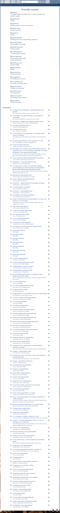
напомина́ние (25, 110)
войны (42, 397)
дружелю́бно (16, 67)
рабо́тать (37, 140)
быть (24, 179)
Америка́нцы (16, 162)
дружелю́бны (33, 199)
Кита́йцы (15, 351)
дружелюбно (18, 270)
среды (38, 169)
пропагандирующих (18, 167)
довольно (18, 333)
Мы (13, 274)
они (19, 369)
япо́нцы (22, 420)
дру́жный (15, 23)
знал (16, 297)
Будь (14, 234)
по (23, 293)
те (25, 355)
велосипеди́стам (35, 183)
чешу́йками (16, 152)
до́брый (26, 175)
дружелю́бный (17, 37)
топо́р (38, 397)
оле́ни (20, 461)
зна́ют (40, 420)
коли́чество (26, 166)
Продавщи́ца (16, 477)
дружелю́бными (31, 313)
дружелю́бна (19, 242)
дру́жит (20, 416)
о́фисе (15, 501)
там (17, 341)
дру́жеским (29, 133)
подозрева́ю (16, 117)
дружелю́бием (30, 195)
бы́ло (20, 133)
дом (39, 385)
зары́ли (34, 397)
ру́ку (29, 222)
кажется (17, 258)
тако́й (24, 158)
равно (39, 115)
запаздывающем (35, 110)
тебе (21, 317)
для (28, 169)
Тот (14, 416)
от (19, 200)
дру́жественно (17, 86)
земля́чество (16, 72)
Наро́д (14, 412)
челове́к (26, 214)
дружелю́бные (29, 162)
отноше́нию (27, 293)
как (38, 158)
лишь (15, 179)
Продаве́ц (15, 473)
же (27, 158)
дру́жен (26, 206)
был (20, 148)
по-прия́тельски (17, 82)
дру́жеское (18, 110)
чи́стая (33, 481)
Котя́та (14, 373)
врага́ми (25, 397)
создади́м (22, 121)
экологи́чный (16, 91)
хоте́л (15, 385)
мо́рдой (34, 152)
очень (22, 115)
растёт (21, 166)
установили (18, 274)
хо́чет (37, 293)
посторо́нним (25, 422)
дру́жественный (17, 47)
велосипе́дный (24, 191)
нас (21, 195)
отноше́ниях (26, 187)
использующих (29, 167)
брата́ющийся (17, 96)
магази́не (22, 199)
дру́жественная (25, 501)
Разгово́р (15, 345)
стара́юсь (19, 179)
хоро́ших (20, 187)
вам (23, 321)
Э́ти (14, 305)
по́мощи (45, 293)
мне (18, 144)
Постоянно (16, 166)
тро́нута (15, 135)
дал (16, 144)
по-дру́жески (16, 77)
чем (35, 449)
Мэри (26, 222)
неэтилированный (39, 167)
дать (20, 321)
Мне (14, 431)
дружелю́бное (22, 361)
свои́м (24, 195)
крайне (22, 404)
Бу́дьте (15, 230)
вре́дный (23, 169)
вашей (14, 441)
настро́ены (30, 226)
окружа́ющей (32, 169)
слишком (19, 218)
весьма (21, 206)
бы (18, 385)
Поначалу (15, 309)
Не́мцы (15, 381)
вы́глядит (17, 115)
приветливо (18, 408)
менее (19, 169)
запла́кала (21, 135)
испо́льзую (17, 355)
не (21, 148)
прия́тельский (17, 63)
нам (33, 293)
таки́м (24, 148)
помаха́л (24, 408)
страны (26, 276)
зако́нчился (16, 347)
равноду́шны (16, 422)
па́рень (31, 469)
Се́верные (15, 461)
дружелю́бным (28, 115)
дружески (18, 222)
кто (16, 416)
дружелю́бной (28, 152)
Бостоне (20, 435)
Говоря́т (15, 420)
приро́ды (39, 166)
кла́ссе (31, 266)
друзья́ (21, 398)
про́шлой (15, 150)
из (20, 226)
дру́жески (15, 33)
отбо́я (14, 200)
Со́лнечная (16, 481)
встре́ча (32, 262)
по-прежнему (19, 158)
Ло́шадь (15, 361)
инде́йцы (21, 309)
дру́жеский (15, 19)
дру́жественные (26, 274)
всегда (18, 404)
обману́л (17, 195)
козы (16, 427)
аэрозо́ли (28, 355)
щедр (33, 393)
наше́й (41, 293)
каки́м (33, 148)
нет (17, 200)
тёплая (20, 262)
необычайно (18, 389)
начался (20, 345)
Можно (15, 317)
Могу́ (14, 325)
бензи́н (15, 169)
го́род (27, 121)
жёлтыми (44, 150)
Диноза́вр (15, 148)
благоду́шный (16, 56)
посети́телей (24, 200)
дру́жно (14, 12)
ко (22, 129)
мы (19, 397)
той (23, 276)
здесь (18, 412)
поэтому (41, 199)
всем (25, 129)
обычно (39, 449)
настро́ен (23, 485)
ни (34, 416)
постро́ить (22, 385)
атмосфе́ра (33, 501)
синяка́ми (21, 347)
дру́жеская (26, 262)
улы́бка (30, 210)
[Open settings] (57, 510)
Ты (13, 301)
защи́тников (33, 166)
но (33, 115)
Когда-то (15, 397)
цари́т (19, 501)
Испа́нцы (15, 489)
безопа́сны (40, 355)
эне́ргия (21, 481)
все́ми (25, 416)
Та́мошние (16, 337)
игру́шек (21, 473)
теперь (15, 398)
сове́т (27, 144)
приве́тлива (18, 129)
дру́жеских (34, 439)
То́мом (31, 465)
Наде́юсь (15, 369)
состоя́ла (26, 439)
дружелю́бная (20, 125)
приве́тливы (28, 420)
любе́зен (32, 473)
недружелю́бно (37, 226)
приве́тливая (24, 210)
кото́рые (34, 355)
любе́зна (34, 477)
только (22, 355)
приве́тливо (16, 28)
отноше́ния (34, 274)
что (34, 133)
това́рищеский (17, 52)
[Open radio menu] (53, 510)
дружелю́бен (25, 218)
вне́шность (27, 125)
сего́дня (17, 329)
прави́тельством (17, 276)
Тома (15, 210)
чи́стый (35, 385)
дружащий (15, 100)
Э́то (14, 110)
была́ (38, 133)
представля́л (40, 148)
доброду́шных (28, 345)
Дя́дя (14, 175)
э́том (18, 199)
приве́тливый (16, 42)
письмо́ (17, 133)
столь (24, 133)
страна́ (18, 439)
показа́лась (21, 431)
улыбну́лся (26, 270)
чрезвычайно (19, 365)
